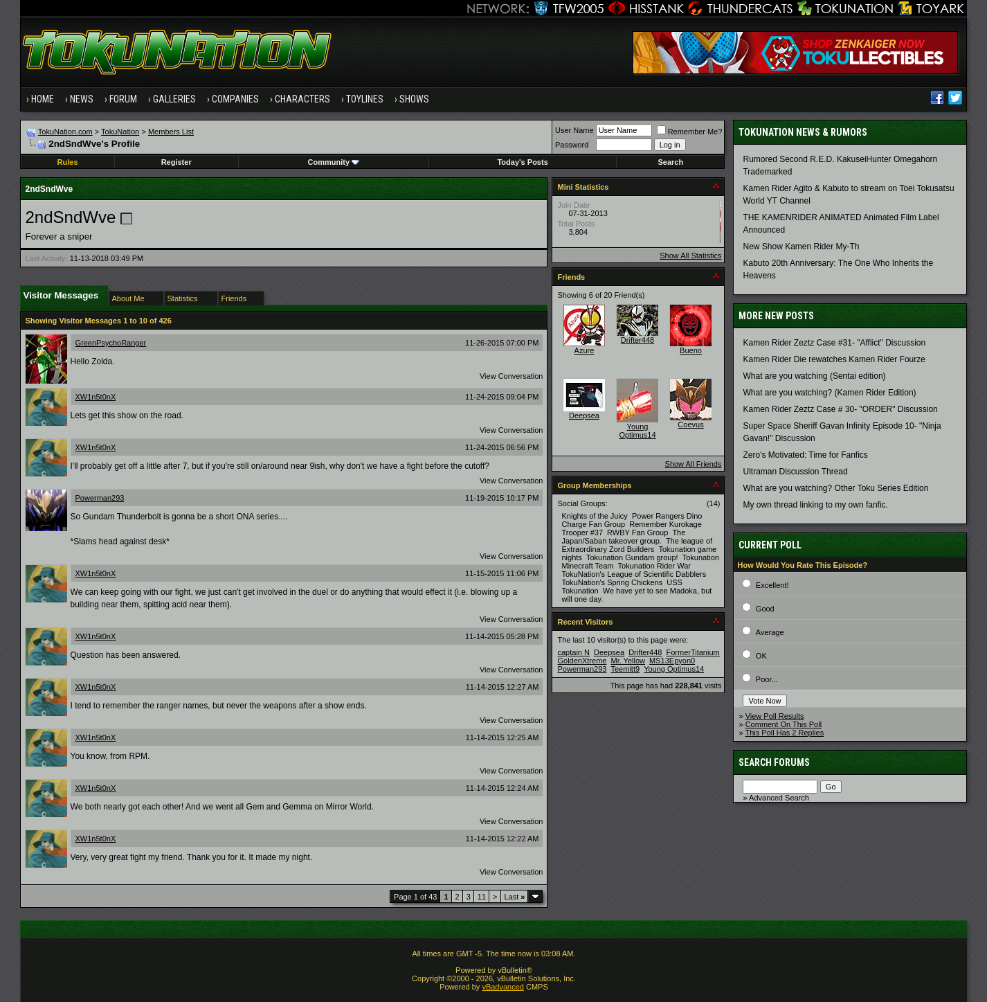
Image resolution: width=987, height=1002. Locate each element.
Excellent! (772, 585)
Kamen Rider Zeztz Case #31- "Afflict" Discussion (834, 343)
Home (42, 99)
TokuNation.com (65, 131)
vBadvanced (503, 987)
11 (482, 897)
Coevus (690, 424)
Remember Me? (690, 131)
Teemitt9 (625, 669)
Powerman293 (100, 498)
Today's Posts (522, 162)
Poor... (767, 679)
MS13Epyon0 (672, 660)
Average (770, 632)
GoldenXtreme (581, 660)
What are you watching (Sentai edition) (814, 376)
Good (765, 609)
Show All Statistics (690, 255)
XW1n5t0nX (95, 397)
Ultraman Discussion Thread (795, 471)
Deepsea (584, 415)
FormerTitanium (693, 652)
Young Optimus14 (637, 430)
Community (334, 162)
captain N (573, 652)
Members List (171, 131)
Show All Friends (693, 464)
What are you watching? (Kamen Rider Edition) (829, 392)
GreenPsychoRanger (111, 343)
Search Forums (774, 762)
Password (571, 145)
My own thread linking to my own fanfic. (815, 505)
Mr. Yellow (627, 660)
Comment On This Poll (783, 724)
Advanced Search (779, 798)
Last (515, 897)
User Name (574, 130)
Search (671, 162)
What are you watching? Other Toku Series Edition (835, 488)
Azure (584, 350)
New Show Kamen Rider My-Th (801, 246)
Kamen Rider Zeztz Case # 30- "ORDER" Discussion (840, 409)
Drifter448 (637, 340)
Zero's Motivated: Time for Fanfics (805, 455)
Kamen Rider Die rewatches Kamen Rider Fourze (834, 359)
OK (761, 656)
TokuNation (120, 131)
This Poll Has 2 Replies (784, 732)
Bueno (691, 350)
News (81, 99)
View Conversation (511, 376)
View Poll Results (774, 716)
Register (176, 162)
